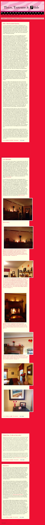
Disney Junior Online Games (18, 494)
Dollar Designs (9, 18)
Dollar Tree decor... (21, 195)
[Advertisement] (15, 149)
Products (20, 18)
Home (4, 18)
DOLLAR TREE (8, 177)
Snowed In (6, 465)
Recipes (15, 18)
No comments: (16, 140)
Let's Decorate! (7, 159)
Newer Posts (4, 520)
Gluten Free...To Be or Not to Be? (12, 435)
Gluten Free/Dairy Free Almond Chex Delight (20, 457)
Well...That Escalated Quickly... (11, 23)
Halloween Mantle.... (6, 222)
